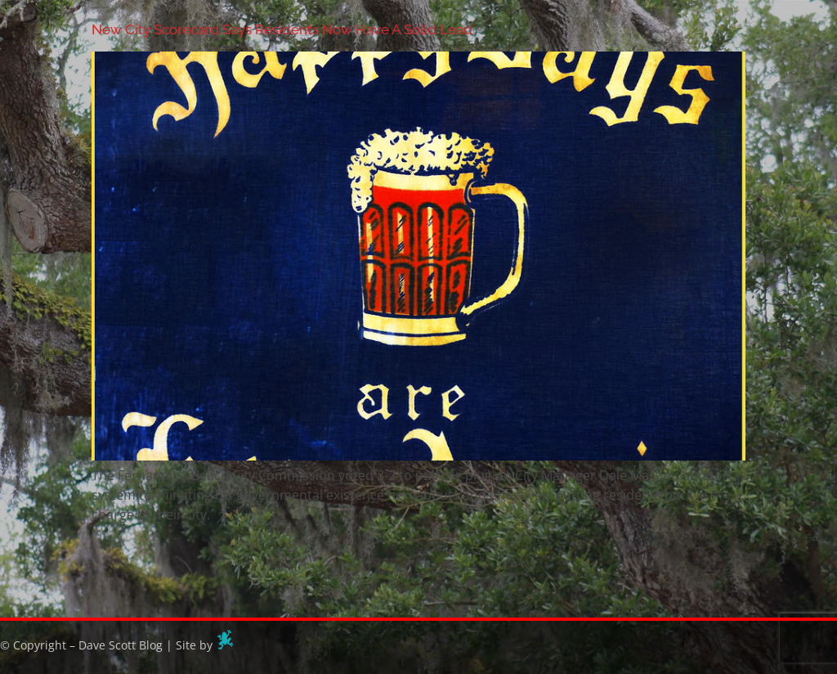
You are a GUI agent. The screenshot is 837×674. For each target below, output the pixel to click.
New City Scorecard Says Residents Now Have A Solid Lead (282, 29)
